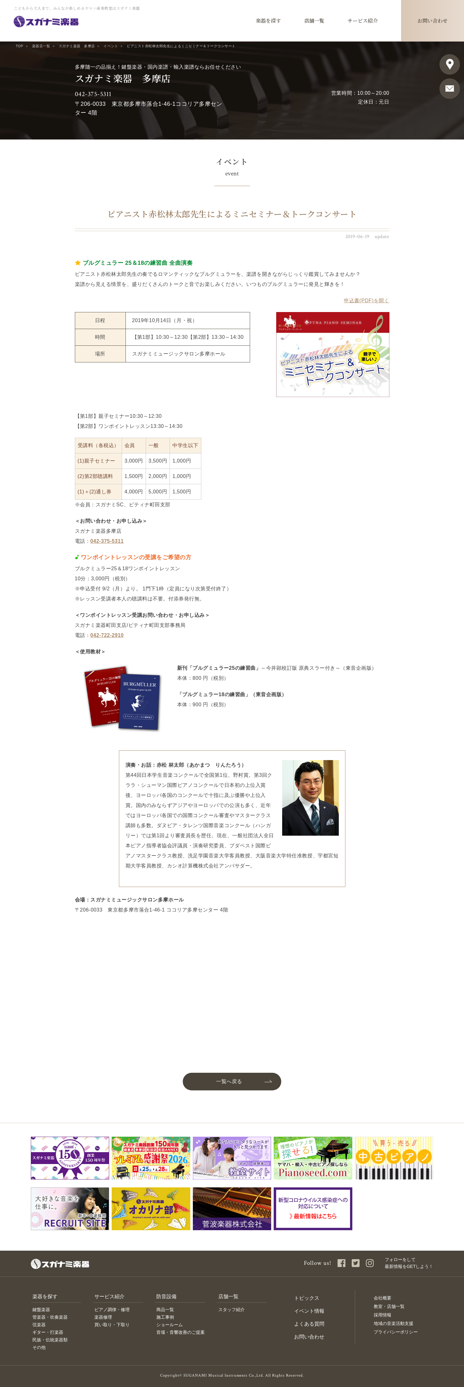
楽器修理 (103, 1317)
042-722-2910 (107, 635)
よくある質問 (309, 1324)
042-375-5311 (93, 94)
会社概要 (382, 1297)
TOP (19, 46)
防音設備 (166, 1296)
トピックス (306, 1298)
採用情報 (382, 1314)
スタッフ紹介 (231, 1309)
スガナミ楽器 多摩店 (77, 46)
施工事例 (165, 1317)
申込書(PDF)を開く (366, 300)
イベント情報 (309, 1311)
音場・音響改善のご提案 (180, 1332)
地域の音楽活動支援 (393, 1323)
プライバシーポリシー (396, 1331)
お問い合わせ (309, 1336)
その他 (39, 1347)
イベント (110, 46)
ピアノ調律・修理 (112, 1309)
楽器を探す (45, 1296)
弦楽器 (39, 1324)
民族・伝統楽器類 (50, 1339)
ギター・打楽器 (47, 1332)
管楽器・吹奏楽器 (50, 1317)
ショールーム (169, 1324)
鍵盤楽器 (41, 1309)
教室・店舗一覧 (389, 1306)
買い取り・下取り (112, 1324)
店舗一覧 (228, 1296)
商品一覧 (165, 1309)
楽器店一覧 (41, 46)
